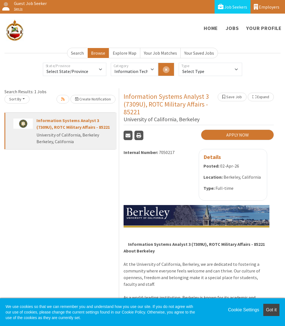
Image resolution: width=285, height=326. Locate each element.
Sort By (15, 99)
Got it (271, 309)
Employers (266, 6)
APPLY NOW (237, 135)
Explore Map (124, 53)
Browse (98, 53)
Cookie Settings (243, 309)
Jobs (232, 28)
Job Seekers (232, 6)
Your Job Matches (160, 53)
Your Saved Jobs (199, 53)
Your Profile (264, 28)
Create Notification (93, 99)
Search (77, 53)
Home (211, 28)
